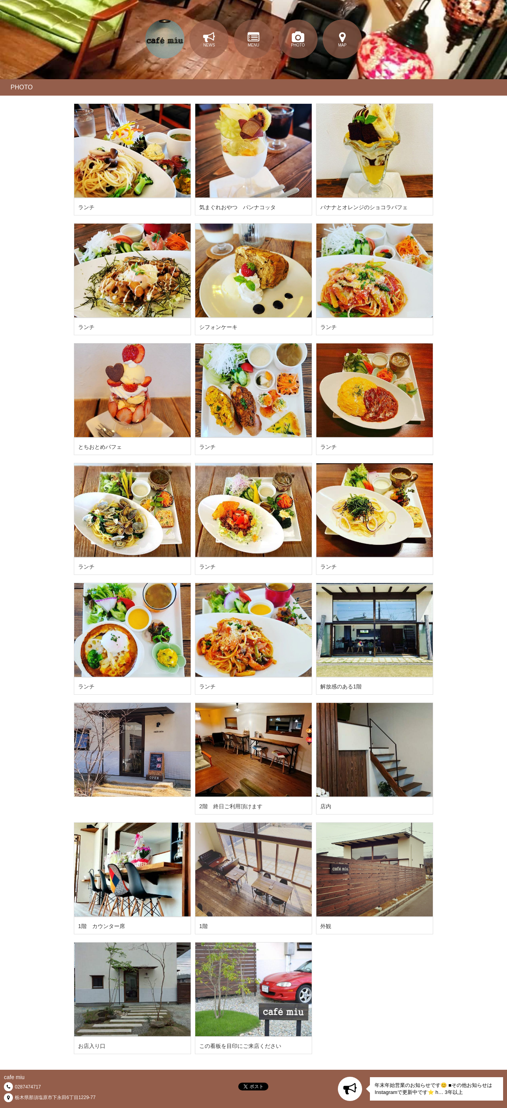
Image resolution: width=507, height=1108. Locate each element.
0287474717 (28, 1087)
